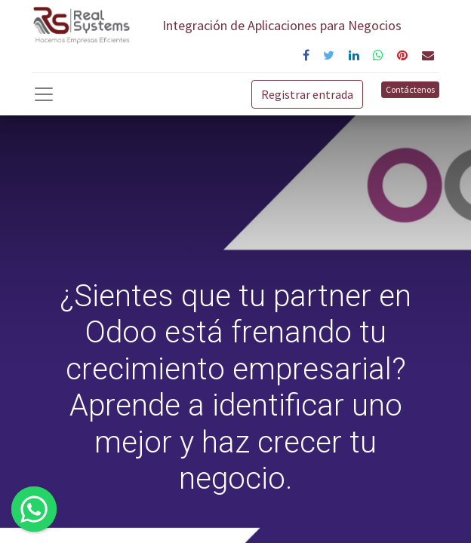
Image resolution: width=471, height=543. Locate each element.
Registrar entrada (307, 94)
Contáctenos (410, 89)
